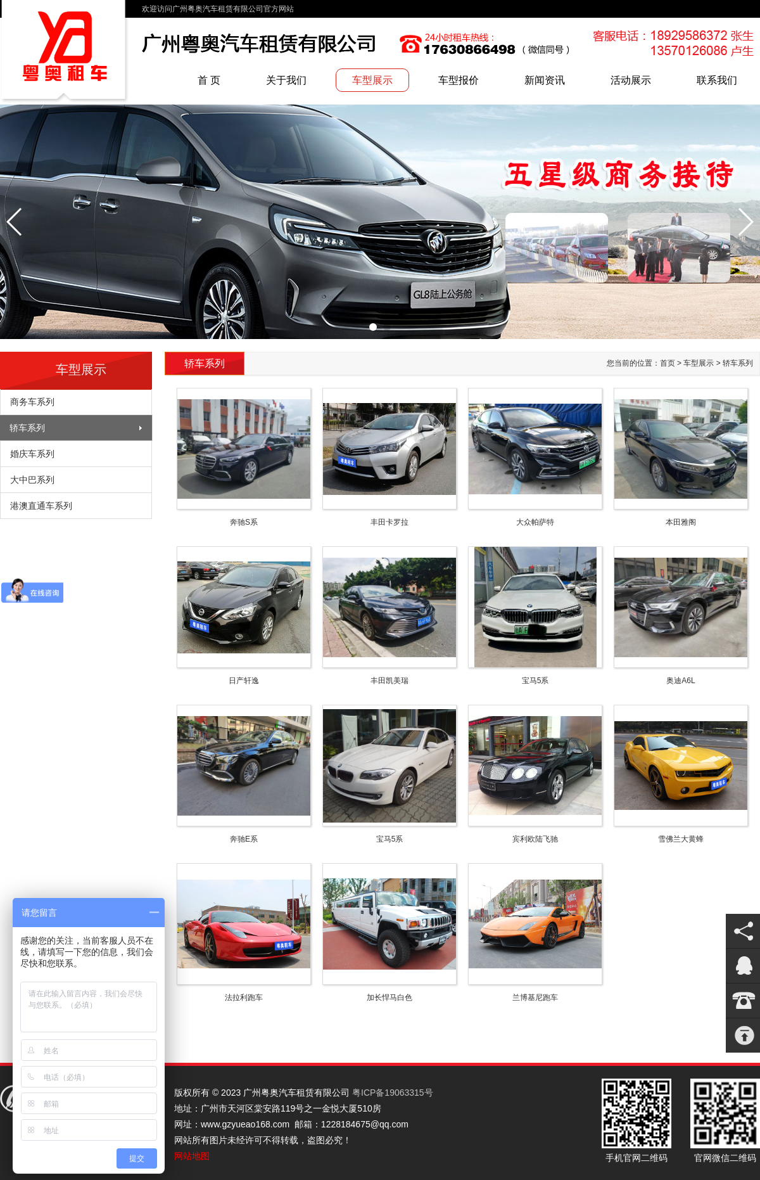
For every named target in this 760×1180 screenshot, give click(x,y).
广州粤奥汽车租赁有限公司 (64, 52)
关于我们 (286, 80)
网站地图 (192, 1156)
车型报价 (458, 80)
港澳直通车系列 (41, 506)
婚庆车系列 (32, 454)
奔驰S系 (244, 522)
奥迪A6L (680, 680)
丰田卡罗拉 (389, 522)
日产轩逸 (244, 680)
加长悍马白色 (389, 997)
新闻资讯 (544, 80)
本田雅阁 (681, 522)
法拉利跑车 (244, 997)
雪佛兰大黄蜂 (681, 839)
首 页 (209, 80)
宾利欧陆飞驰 (535, 839)
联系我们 (717, 80)
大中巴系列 (32, 480)
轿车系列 (27, 428)
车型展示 (372, 80)
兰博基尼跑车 (535, 997)
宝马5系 (535, 680)
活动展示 (631, 80)
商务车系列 (32, 402)
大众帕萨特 (535, 522)
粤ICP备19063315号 (392, 1092)
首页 (667, 363)
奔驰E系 (244, 839)
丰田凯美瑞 (389, 680)
